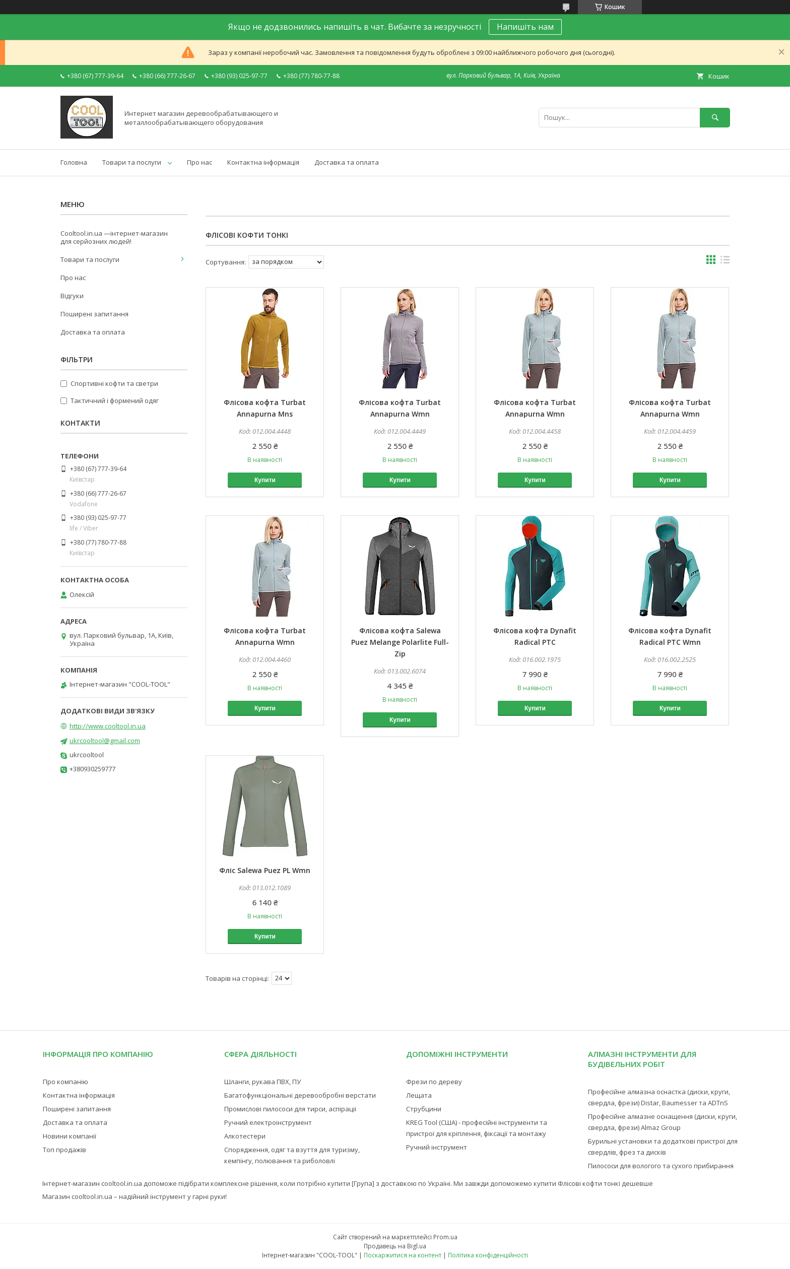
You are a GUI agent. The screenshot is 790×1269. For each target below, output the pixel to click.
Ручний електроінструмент (268, 1122)
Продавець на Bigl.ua (395, 1246)
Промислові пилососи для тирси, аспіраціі (290, 1108)
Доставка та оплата (346, 162)
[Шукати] (715, 117)
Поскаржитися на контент (402, 1255)
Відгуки (72, 295)
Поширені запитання (94, 313)
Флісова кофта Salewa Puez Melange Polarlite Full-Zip (400, 642)
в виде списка (725, 262)
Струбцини (423, 1108)
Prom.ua (445, 1237)
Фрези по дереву (434, 1081)
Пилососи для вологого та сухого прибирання (661, 1165)
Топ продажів (64, 1149)
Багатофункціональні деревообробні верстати (300, 1095)
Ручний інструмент (436, 1147)
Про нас (199, 162)
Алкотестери (245, 1136)
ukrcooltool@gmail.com (105, 741)
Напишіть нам (525, 26)
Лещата (419, 1095)
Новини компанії (69, 1136)
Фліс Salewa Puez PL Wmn (264, 870)
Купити (265, 480)
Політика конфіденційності (488, 1255)
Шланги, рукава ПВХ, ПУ (262, 1081)
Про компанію (65, 1081)
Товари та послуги (131, 162)
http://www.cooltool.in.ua (108, 726)
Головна (73, 162)
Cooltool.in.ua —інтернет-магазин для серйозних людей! (114, 237)
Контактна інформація (263, 162)
